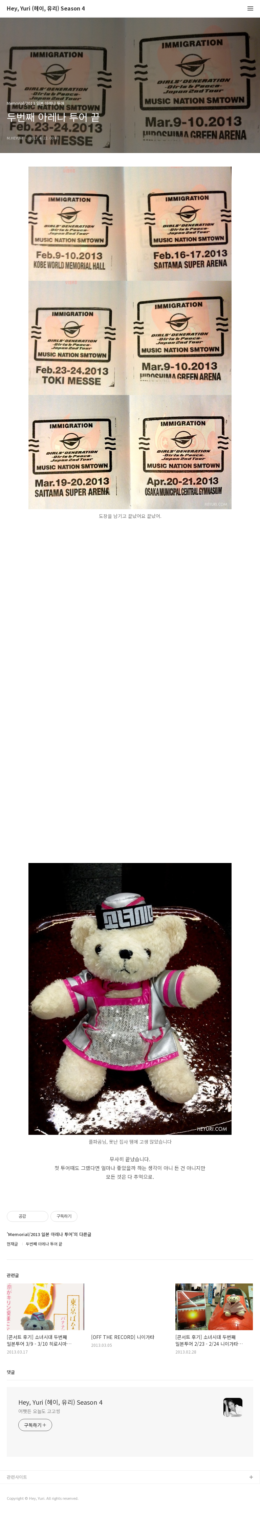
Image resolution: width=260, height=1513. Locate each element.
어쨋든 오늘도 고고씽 (39, 1411)
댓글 (11, 1372)
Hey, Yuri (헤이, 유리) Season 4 (46, 8)
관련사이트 (17, 1477)
